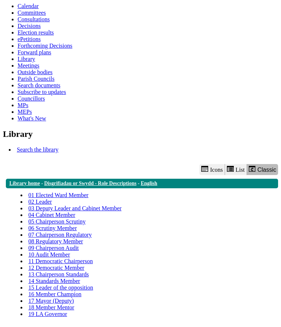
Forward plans (34, 52)
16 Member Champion (55, 294)
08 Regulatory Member (56, 241)
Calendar (28, 6)
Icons (211, 169)
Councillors (31, 98)
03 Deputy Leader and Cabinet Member (75, 208)
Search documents (39, 85)
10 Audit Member (49, 254)
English (149, 183)
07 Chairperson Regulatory (60, 235)
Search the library (38, 149)
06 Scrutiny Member (53, 228)
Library (26, 59)
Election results (36, 32)
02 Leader (40, 202)
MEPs (25, 112)
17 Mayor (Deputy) (51, 301)
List (236, 169)
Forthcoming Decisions (45, 46)
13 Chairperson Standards (59, 274)
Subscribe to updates (42, 92)
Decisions (29, 26)
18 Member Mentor (51, 307)
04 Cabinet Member (52, 215)
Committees (32, 13)
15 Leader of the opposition (61, 287)
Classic (262, 169)
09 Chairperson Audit (54, 248)
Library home (25, 183)
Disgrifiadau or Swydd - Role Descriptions (90, 183)
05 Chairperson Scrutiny (57, 221)
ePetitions (29, 39)
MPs (23, 105)
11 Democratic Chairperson (61, 261)
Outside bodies (35, 72)
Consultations (34, 19)
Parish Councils (36, 79)
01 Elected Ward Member (59, 195)
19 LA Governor (48, 314)
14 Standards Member (54, 281)
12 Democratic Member (57, 268)
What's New (32, 118)
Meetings (29, 65)
